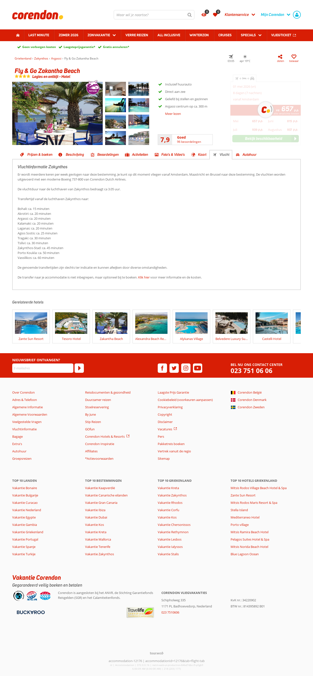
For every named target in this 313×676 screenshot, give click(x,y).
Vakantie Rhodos (170, 502)
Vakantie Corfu (168, 510)
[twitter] (174, 368)
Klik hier (144, 277)
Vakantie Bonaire (24, 488)
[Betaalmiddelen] (30, 612)
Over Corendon (23, 392)
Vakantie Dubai (96, 517)
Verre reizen (136, 35)
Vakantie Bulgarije (25, 495)
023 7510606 (170, 612)
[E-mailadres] (42, 368)
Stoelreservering (97, 407)
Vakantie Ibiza (95, 510)
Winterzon (199, 35)
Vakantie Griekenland (27, 532)
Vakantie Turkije (23, 554)
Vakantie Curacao (25, 502)
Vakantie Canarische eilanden (106, 495)
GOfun (90, 429)
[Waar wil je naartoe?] (154, 14)
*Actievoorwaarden (99, 458)
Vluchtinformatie (24, 429)
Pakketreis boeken (171, 444)
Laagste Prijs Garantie (173, 392)
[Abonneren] (79, 368)
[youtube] (197, 368)
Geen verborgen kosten (39, 47)
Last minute (38, 35)
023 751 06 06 (251, 370)
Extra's (17, 444)
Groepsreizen (22, 458)
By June (90, 414)
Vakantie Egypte (24, 517)
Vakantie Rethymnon (173, 532)
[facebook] (162, 368)
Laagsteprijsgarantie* (79, 47)
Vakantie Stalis (168, 554)
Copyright (165, 414)
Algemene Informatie (27, 407)
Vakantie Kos (94, 524)
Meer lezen (173, 113)
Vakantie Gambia (24, 524)
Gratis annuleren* (116, 47)
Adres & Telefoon (24, 400)
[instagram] (185, 368)
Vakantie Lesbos (169, 539)
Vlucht (224, 154)
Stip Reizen (93, 422)
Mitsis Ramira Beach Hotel (249, 532)
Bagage (17, 436)
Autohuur (250, 154)
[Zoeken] (189, 14)
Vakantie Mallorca (98, 539)
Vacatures (165, 429)
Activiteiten (140, 154)
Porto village (240, 524)
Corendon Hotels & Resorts (105, 436)
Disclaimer (165, 422)
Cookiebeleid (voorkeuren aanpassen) (185, 400)
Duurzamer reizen (98, 400)
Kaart (202, 154)
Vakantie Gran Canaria (101, 502)
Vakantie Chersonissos (174, 524)
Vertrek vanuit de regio (174, 451)
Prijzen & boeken (40, 154)
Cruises (225, 35)
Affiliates (91, 451)
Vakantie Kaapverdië (100, 488)
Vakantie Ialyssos (170, 546)
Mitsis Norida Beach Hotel (249, 546)
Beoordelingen (108, 154)
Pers (161, 436)
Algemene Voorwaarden (29, 414)
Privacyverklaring (170, 407)
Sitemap (164, 458)
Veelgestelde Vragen (27, 422)
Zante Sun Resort (243, 495)
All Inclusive (168, 35)
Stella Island (239, 510)
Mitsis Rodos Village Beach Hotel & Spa (259, 488)
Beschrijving (75, 154)
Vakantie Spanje (23, 546)
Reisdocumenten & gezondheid (108, 392)
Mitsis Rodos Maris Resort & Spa (254, 502)
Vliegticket (281, 35)
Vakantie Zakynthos (99, 554)
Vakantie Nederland (26, 510)
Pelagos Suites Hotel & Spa (250, 539)
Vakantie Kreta (95, 532)
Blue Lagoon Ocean (245, 554)
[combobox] (154, 14)
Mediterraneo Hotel (245, 517)
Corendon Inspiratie (99, 444)
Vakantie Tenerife (97, 546)
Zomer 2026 (68, 35)
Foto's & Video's (173, 154)
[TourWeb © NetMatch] (156, 653)
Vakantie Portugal (25, 539)
